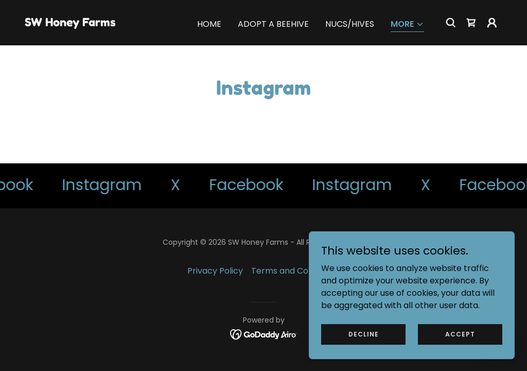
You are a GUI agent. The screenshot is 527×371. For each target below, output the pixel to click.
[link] (70, 23)
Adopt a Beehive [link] (273, 24)
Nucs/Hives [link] (349, 24)
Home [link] (209, 24)
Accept (460, 333)
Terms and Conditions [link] (295, 271)
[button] (407, 25)
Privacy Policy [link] (215, 271)
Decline (363, 333)
